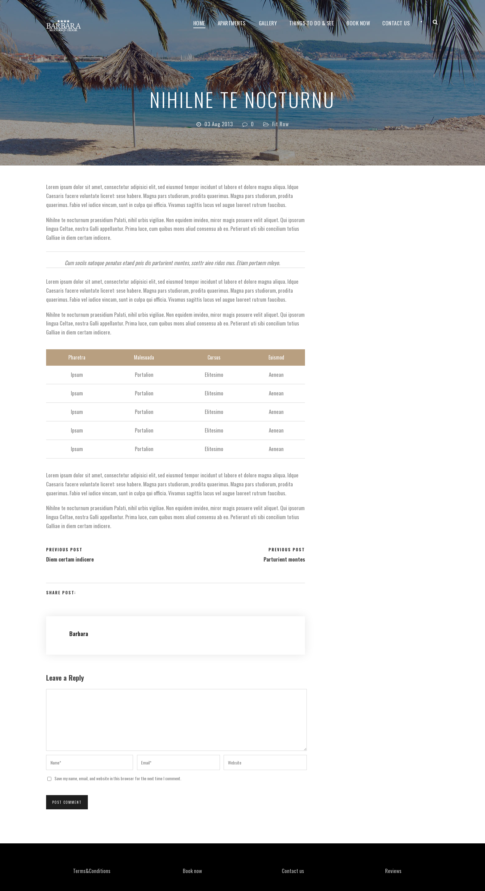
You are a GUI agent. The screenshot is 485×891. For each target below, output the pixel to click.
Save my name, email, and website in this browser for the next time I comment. (117, 778)
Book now (358, 23)
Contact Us (396, 23)
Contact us (293, 871)
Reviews (393, 871)
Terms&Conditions (91, 871)
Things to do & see (311, 23)
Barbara (78, 634)
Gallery (268, 23)
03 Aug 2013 (218, 124)
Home (199, 23)
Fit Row (280, 124)
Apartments (232, 23)
